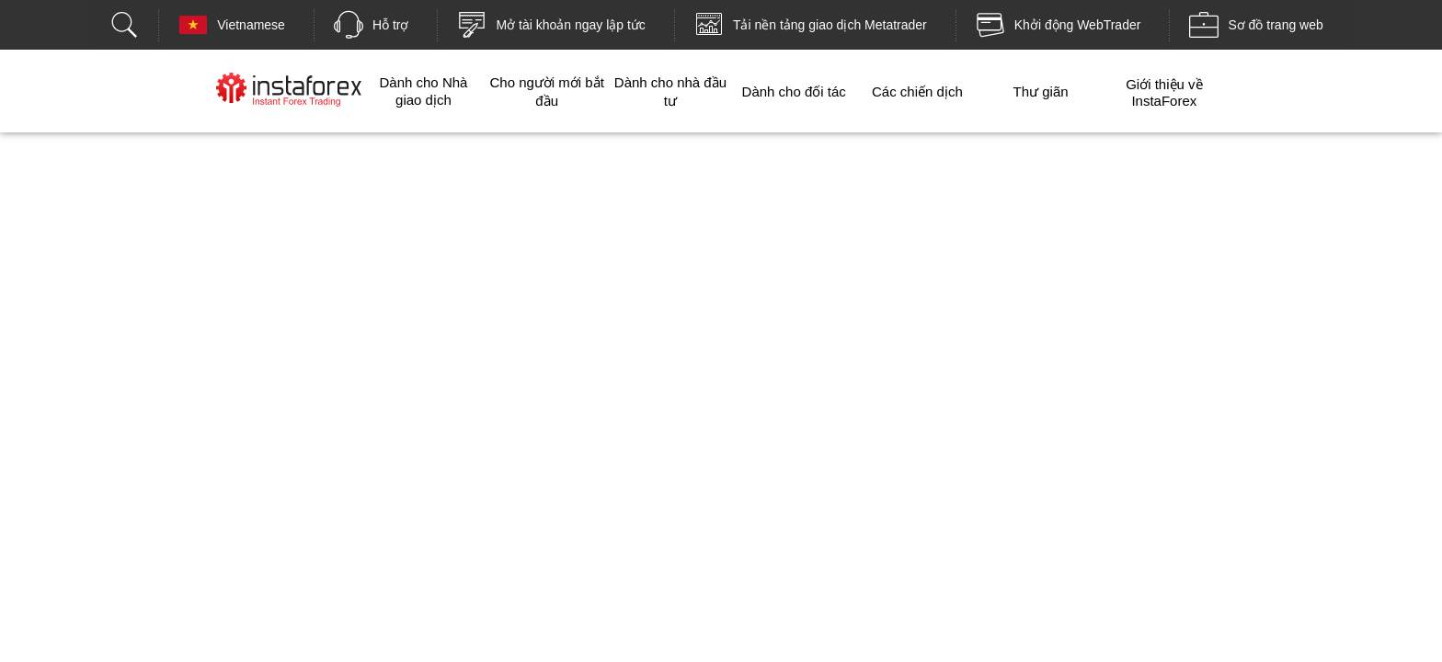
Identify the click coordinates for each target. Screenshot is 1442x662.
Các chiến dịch (917, 91)
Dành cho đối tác (794, 91)
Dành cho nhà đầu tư (670, 91)
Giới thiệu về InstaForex (1164, 92)
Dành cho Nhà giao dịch (424, 91)
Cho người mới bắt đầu (547, 91)
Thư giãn (1041, 91)
